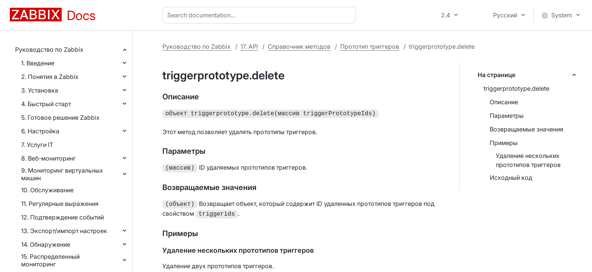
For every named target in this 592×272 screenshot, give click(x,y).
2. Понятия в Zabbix (50, 76)
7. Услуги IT (37, 144)
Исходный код (511, 177)
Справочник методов (299, 46)
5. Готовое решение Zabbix (60, 117)
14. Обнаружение (45, 244)
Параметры (507, 115)
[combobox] (260, 15)
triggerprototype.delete (516, 88)
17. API (249, 46)
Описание (504, 102)
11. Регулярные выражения (60, 203)
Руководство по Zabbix (49, 49)
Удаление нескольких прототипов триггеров (528, 160)
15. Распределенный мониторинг (50, 260)
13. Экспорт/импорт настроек (64, 231)
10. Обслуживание (47, 190)
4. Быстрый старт (46, 104)
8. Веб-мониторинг (48, 158)
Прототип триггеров (369, 46)
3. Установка (39, 90)
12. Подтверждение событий (62, 217)
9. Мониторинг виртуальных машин (62, 174)
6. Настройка (40, 131)
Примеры (504, 143)
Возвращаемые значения (526, 129)
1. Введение (37, 63)
